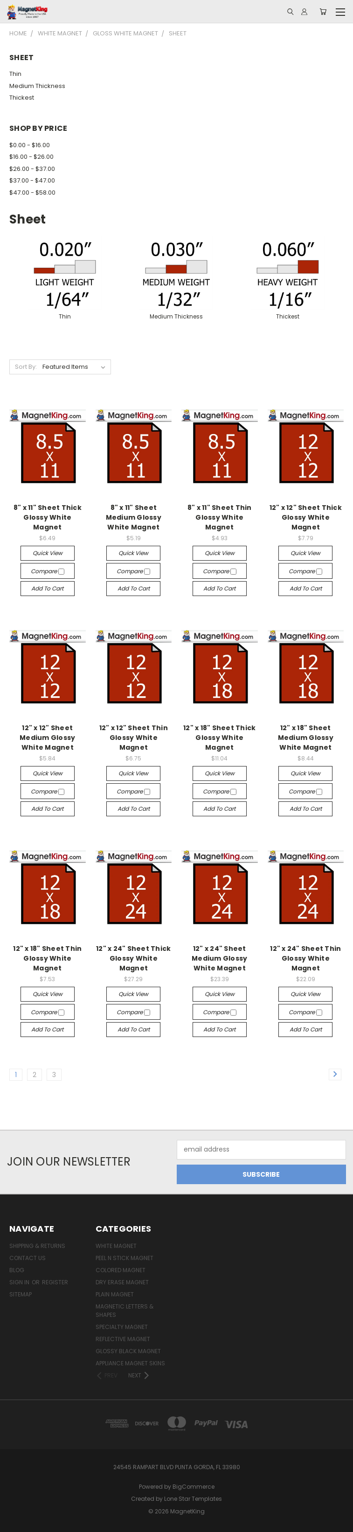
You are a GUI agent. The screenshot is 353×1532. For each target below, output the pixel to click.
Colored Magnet (120, 1270)
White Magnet (116, 1246)
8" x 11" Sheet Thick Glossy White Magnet (48, 517)
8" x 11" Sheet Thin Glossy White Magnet (219, 517)
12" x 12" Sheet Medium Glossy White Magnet (47, 737)
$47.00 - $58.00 (32, 192)
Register (55, 1282)
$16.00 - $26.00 (31, 156)
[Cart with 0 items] (323, 11)
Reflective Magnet (123, 1339)
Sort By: (26, 366)
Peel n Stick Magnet (124, 1258)
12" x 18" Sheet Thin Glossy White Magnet (47, 958)
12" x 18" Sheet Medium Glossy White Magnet (305, 737)
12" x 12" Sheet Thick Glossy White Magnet (306, 517)
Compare (47, 571)
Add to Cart (47, 588)
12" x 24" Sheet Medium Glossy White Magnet (219, 958)
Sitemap (20, 1294)
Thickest (21, 97)
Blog (16, 1270)
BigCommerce (194, 1487)
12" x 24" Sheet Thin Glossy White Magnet (305, 958)
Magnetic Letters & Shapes (124, 1310)
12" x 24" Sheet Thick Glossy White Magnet (133, 958)
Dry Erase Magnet (122, 1282)
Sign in (20, 1282)
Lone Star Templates (193, 1499)
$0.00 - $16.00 (29, 145)
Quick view (47, 553)
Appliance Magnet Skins (130, 1363)
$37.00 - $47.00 (32, 180)
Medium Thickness (37, 85)
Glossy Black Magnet (128, 1351)
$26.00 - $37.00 (32, 168)
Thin (15, 73)
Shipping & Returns (37, 1246)
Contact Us (27, 1258)
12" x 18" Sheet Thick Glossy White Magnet (219, 737)
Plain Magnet (115, 1294)
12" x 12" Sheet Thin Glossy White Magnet (133, 737)
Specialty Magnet (122, 1327)
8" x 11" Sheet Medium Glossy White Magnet (133, 517)
